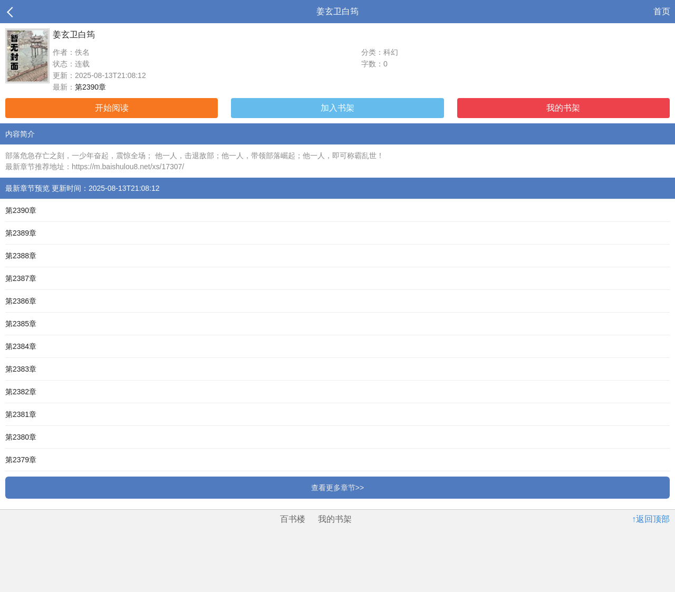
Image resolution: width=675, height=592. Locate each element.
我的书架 (563, 107)
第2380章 (20, 437)
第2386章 (20, 301)
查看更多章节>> (337, 487)
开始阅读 (112, 107)
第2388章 (20, 255)
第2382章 (20, 391)
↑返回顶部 (651, 519)
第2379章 (20, 459)
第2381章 (20, 414)
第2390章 (90, 87)
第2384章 (20, 346)
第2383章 (20, 369)
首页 (661, 11)
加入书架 (337, 107)
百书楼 (292, 519)
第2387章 (20, 278)
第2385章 (20, 323)
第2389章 (20, 233)
